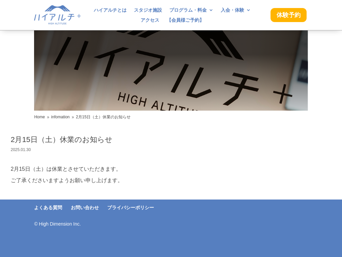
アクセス (150, 20)
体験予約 (289, 15)
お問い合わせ (85, 207)
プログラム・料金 (188, 10)
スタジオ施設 (148, 10)
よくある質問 (48, 207)
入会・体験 (232, 10)
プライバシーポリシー (130, 207)
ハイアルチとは (110, 10)
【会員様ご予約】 (185, 20)
